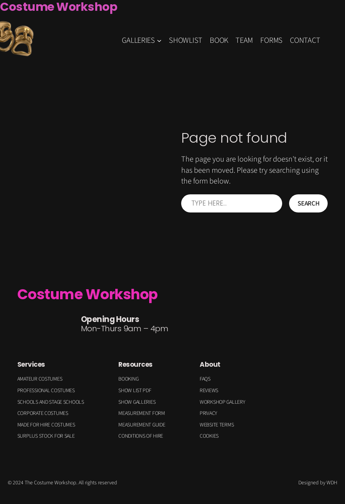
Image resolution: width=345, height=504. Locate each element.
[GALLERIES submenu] (159, 40)
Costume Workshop (87, 294)
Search (308, 203)
